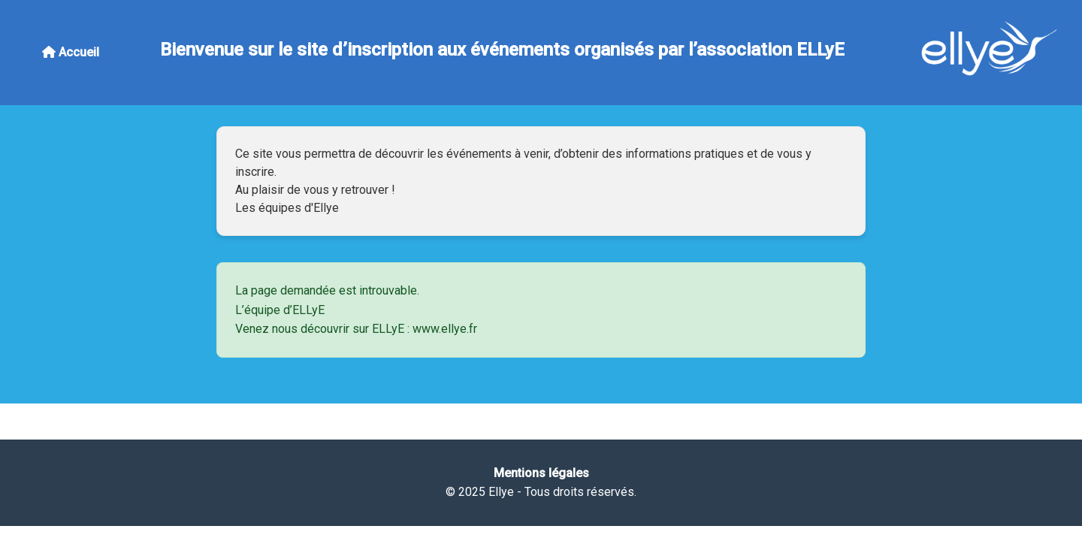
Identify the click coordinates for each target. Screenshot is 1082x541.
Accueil (70, 52)
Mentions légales (541, 473)
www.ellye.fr (445, 329)
